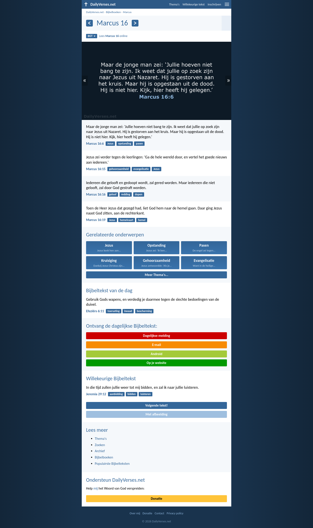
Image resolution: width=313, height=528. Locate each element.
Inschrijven (214, 4)
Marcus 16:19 (95, 220)
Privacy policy (175, 513)
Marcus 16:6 (95, 143)
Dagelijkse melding (156, 336)
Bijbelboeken (113, 12)
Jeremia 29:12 (96, 394)
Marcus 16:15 (95, 169)
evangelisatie (141, 169)
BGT (91, 36)
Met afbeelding (156, 414)
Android (156, 354)
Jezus (110, 143)
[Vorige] (89, 23)
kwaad (128, 311)
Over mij (135, 513)
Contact (159, 513)
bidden (132, 394)
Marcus (127, 12)
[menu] (227, 6)
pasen (139, 143)
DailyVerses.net (95, 12)
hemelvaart (126, 220)
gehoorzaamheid (119, 169)
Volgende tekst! (156, 405)
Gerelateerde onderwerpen (115, 234)
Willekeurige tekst (194, 4)
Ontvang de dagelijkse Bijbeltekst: (121, 326)
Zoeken (100, 445)
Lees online (113, 36)
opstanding (124, 143)
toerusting (114, 311)
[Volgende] (135, 23)
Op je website (156, 363)
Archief (100, 451)
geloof (113, 194)
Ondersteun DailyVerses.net (115, 480)
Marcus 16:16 (95, 194)
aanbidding (116, 394)
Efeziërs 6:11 (95, 311)
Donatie (156, 498)
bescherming (144, 311)
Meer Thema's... (156, 275)
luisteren (145, 394)
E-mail (156, 345)
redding (125, 194)
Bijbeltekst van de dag (109, 290)
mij (95, 488)
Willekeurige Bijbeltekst (111, 378)
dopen (138, 194)
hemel (141, 220)
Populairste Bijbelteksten (112, 464)
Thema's (174, 4)
